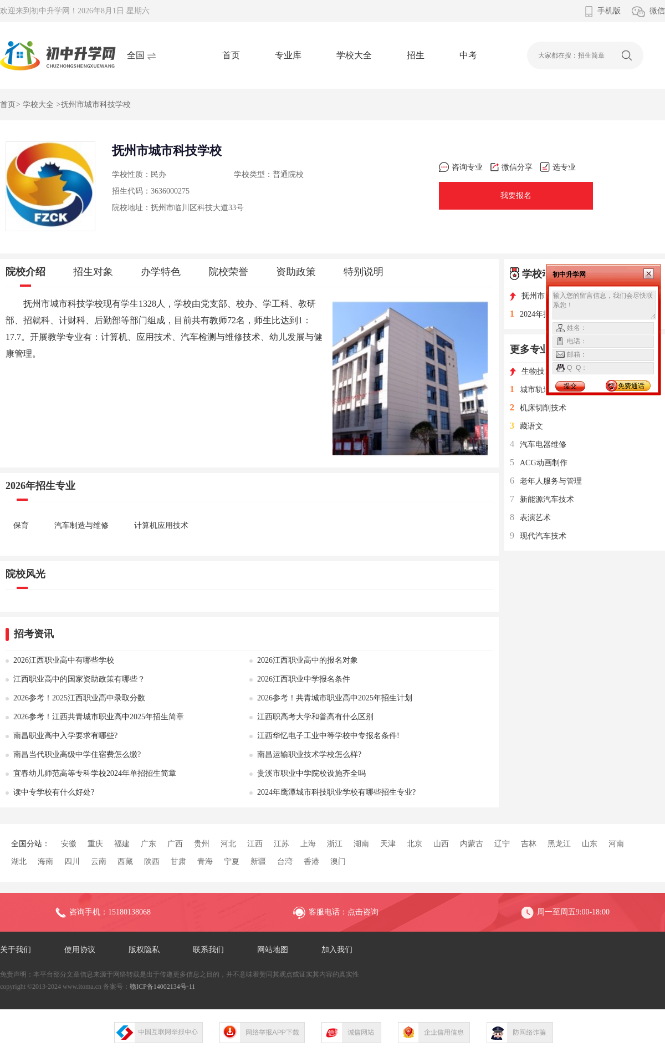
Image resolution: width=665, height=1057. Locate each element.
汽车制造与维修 (81, 525)
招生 (415, 55)
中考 (468, 55)
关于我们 (15, 950)
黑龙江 (559, 844)
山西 (441, 844)
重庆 (95, 844)
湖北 (19, 861)
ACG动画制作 (538, 463)
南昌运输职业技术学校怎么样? (309, 754)
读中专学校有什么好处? (53, 792)
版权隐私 (144, 950)
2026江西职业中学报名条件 (303, 679)
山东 (589, 844)
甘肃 (178, 861)
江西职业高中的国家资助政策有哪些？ (79, 679)
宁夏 (231, 861)
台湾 (285, 861)
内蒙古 (471, 844)
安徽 (68, 844)
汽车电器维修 (538, 444)
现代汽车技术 (538, 536)
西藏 (125, 861)
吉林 (528, 844)
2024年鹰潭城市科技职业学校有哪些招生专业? (336, 792)
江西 (255, 844)
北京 (414, 844)
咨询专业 (461, 167)
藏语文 (526, 426)
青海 (205, 861)
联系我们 (208, 950)
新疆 (258, 861)
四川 (72, 861)
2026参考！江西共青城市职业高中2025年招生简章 (98, 717)
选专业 (558, 167)
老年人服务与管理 (546, 481)
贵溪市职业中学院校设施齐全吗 (311, 773)
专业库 (288, 55)
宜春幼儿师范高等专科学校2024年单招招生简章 (94, 773)
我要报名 (515, 195)
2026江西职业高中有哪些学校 (63, 660)
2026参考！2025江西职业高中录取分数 (79, 698)
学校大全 (354, 55)
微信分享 (511, 167)
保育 (21, 525)
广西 (175, 844)
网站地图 (272, 950)
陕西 (152, 861)
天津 (388, 844)
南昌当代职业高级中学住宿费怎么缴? (77, 754)
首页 (231, 55)
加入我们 (336, 950)
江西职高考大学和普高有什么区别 (315, 717)
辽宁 (502, 844)
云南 (98, 861)
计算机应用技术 (161, 525)
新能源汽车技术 (542, 499)
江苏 (281, 844)
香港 (311, 861)
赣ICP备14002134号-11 (162, 986)
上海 (308, 844)
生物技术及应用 (543, 371)
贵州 (201, 844)
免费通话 (631, 386)
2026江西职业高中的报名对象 (307, 660)
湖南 (361, 844)
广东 (148, 844)
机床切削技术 (538, 408)
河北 (228, 844)
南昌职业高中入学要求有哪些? (65, 735)
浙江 (334, 844)
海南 (45, 861)
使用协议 (79, 950)
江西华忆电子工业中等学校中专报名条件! (328, 735)
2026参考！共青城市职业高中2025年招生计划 (334, 698)
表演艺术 (530, 518)
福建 (122, 844)
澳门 (338, 861)
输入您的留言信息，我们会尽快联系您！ (604, 305)
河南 (616, 844)
